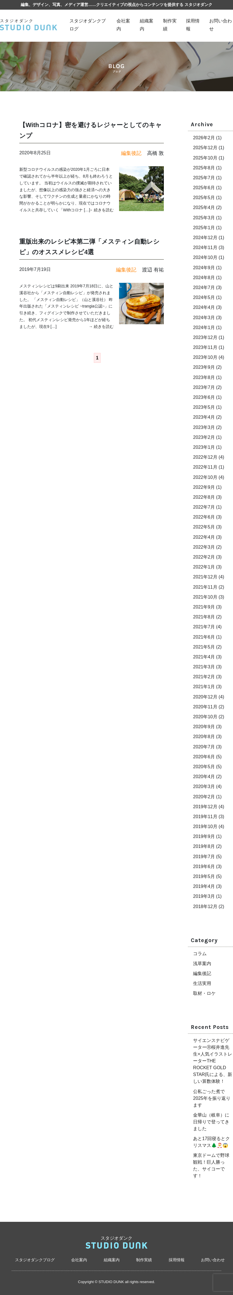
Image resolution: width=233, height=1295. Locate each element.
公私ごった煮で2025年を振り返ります (211, 1098)
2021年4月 (204, 656)
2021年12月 (205, 576)
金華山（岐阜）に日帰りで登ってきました (211, 1122)
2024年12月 (205, 237)
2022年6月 (204, 517)
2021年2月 (204, 676)
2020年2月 (204, 796)
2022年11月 (205, 467)
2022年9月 (204, 487)
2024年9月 (204, 267)
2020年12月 (205, 696)
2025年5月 (204, 197)
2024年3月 (204, 317)
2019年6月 (204, 866)
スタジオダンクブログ (35, 1260)
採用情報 (177, 1260)
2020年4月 (204, 776)
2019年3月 (204, 896)
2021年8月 (204, 616)
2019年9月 (204, 836)
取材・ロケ (204, 993)
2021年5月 (204, 647)
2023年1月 (204, 447)
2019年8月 (204, 846)
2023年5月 (204, 407)
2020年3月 (204, 786)
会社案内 (79, 1260)
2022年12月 (205, 457)
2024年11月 (205, 247)
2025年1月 (204, 227)
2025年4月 (204, 207)
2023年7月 (204, 387)
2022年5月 (204, 527)
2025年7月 (204, 177)
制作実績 (144, 1260)
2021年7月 (204, 626)
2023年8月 (204, 377)
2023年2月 (204, 437)
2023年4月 (204, 417)
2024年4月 (204, 307)
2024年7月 (204, 287)
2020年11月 (205, 706)
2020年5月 (204, 766)
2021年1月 (204, 686)
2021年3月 (204, 666)
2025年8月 (204, 167)
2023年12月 (205, 337)
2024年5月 (204, 297)
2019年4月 (204, 886)
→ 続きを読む (101, 210)
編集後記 (202, 973)
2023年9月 (204, 367)
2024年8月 (204, 277)
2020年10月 (205, 716)
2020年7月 (204, 746)
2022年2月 (204, 557)
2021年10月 (205, 597)
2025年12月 (205, 147)
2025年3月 (204, 217)
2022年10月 (205, 477)
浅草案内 (202, 963)
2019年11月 (205, 816)
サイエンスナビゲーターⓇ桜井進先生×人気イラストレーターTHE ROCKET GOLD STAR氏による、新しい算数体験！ (212, 1061)
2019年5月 (204, 876)
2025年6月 (204, 187)
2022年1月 (204, 567)
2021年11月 (205, 587)
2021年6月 (204, 637)
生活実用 (202, 983)
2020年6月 (204, 756)
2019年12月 (205, 806)
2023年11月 (205, 347)
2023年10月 (205, 357)
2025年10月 (205, 157)
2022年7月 (204, 507)
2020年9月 (204, 726)
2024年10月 (205, 257)
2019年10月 (205, 826)
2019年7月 (204, 856)
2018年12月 (205, 906)
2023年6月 (204, 397)
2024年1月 (204, 327)
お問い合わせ (213, 1260)
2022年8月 (204, 497)
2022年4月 (204, 537)
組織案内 (112, 1260)
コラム (200, 953)
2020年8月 (204, 736)
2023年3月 (204, 427)
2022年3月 (204, 547)
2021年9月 (204, 607)
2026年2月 (204, 137)
